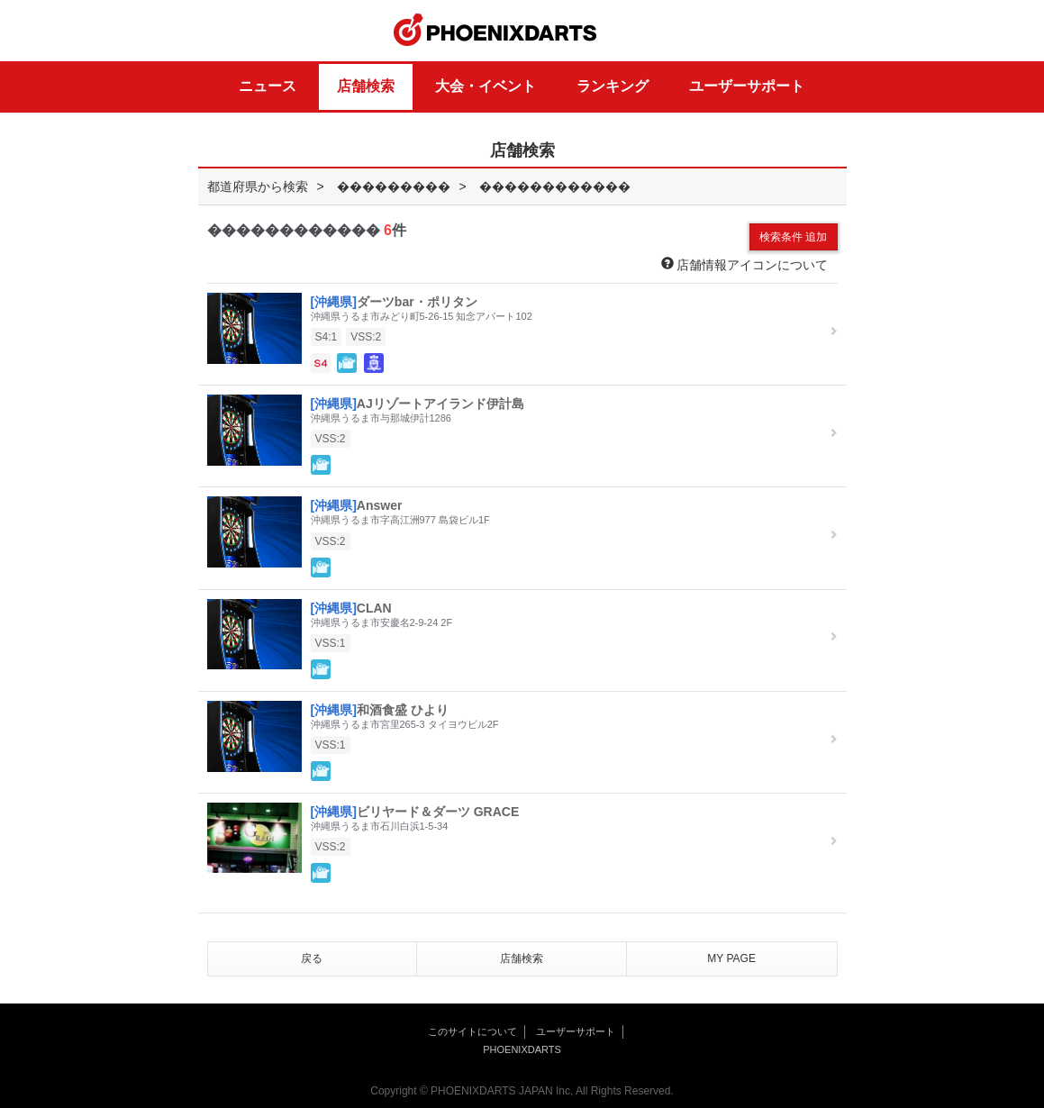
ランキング (612, 86)
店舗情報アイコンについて (745, 264)
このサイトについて (472, 1031)
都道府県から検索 (257, 186)
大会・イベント (485, 86)
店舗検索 (366, 86)
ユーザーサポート (746, 86)
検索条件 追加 (793, 237)
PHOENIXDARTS (495, 31)
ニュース (267, 86)
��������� (393, 186)
